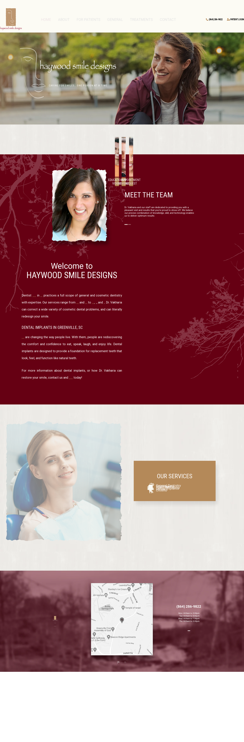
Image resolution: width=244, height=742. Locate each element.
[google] (238, 371)
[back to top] (122, 736)
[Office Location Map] (122, 669)
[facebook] (238, 365)
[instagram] (238, 377)
